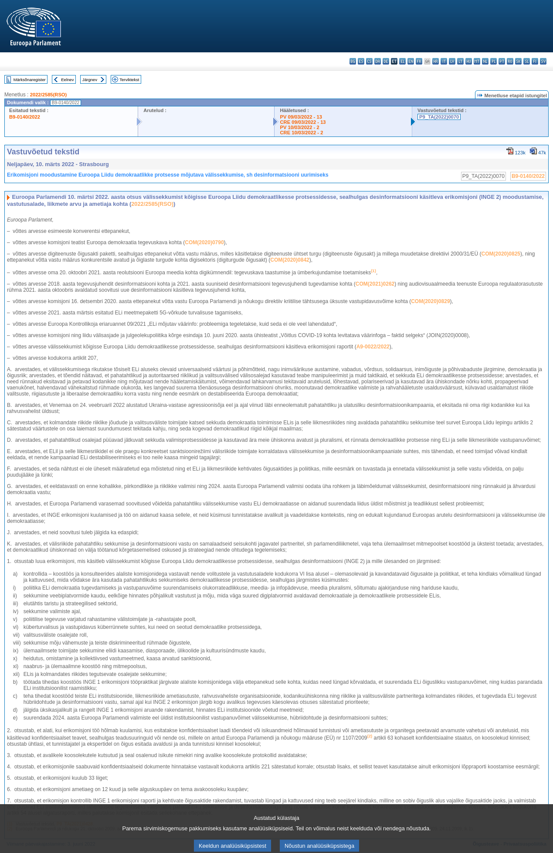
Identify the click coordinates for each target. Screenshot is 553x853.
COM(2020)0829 (430, 301)
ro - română (510, 61)
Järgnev (89, 79)
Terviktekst (129, 79)
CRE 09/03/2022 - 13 (303, 122)
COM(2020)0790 (204, 242)
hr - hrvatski (435, 61)
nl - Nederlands (485, 61)
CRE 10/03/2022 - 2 (301, 132)
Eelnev (67, 79)
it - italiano (444, 61)
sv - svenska (543, 61)
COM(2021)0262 (375, 284)
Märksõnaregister (30, 79)
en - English (410, 61)
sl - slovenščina (526, 61)
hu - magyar (468, 61)
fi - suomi (535, 61)
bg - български (352, 61)
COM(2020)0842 (289, 260)
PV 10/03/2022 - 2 (299, 127)
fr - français (419, 61)
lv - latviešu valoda (452, 61)
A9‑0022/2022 (373, 347)
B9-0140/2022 (24, 116)
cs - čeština (369, 61)
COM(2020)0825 (501, 254)
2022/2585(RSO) (48, 94)
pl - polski (493, 61)
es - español (361, 61)
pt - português (502, 61)
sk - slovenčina (518, 61)
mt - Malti (477, 61)
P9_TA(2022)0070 (439, 116)
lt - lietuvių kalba (460, 61)
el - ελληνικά (402, 61)
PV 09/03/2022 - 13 (301, 116)
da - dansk (377, 61)
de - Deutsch (386, 61)
